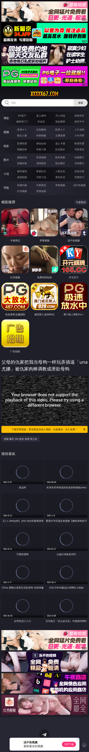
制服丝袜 (22, 149)
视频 (6, 132)
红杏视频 (22, 191)
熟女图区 (60, 163)
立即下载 (69, 744)
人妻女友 (60, 171)
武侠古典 (79, 171)
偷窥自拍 (22, 157)
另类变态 (79, 149)
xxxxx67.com (44, 93)
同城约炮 (22, 185)
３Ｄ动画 (79, 129)
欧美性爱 (79, 143)
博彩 (6, 118)
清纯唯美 (41, 163)
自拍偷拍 (41, 129)
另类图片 (79, 163)
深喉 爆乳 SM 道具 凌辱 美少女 (21, 439)
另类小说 (41, 177)
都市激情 (22, 171)
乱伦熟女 (60, 149)
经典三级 (41, 149)
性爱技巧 (79, 177)
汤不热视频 (79, 185)
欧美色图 (60, 157)
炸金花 (41, 121)
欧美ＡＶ (60, 129)
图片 (6, 160)
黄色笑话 (60, 177)
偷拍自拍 (41, 143)
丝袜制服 (41, 135)
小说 (6, 174)
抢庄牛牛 (79, 121)
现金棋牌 (60, 121)
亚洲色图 (41, 157)
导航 (6, 188)
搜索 (80, 102)
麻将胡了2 (22, 121)
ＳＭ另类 (79, 135)
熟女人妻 (22, 135)
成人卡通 (60, 143)
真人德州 (41, 115)
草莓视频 (60, 185)
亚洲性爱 (22, 143)
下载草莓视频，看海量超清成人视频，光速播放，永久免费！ (49, 429)
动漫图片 (79, 157)
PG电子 (22, 115)
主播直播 (60, 135)
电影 (6, 146)
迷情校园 (22, 177)
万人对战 (60, 115)
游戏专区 (79, 115)
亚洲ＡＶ (22, 129)
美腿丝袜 (22, 163)
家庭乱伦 (41, 171)
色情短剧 (41, 191)
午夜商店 (41, 185)
